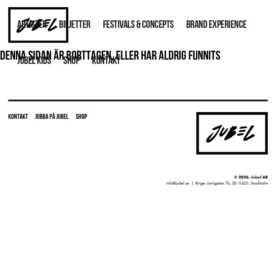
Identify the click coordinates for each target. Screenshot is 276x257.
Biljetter (74, 25)
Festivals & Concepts (138, 25)
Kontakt (106, 61)
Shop (71, 61)
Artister (31, 25)
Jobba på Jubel (52, 117)
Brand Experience (216, 25)
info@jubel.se (177, 183)
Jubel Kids (34, 61)
